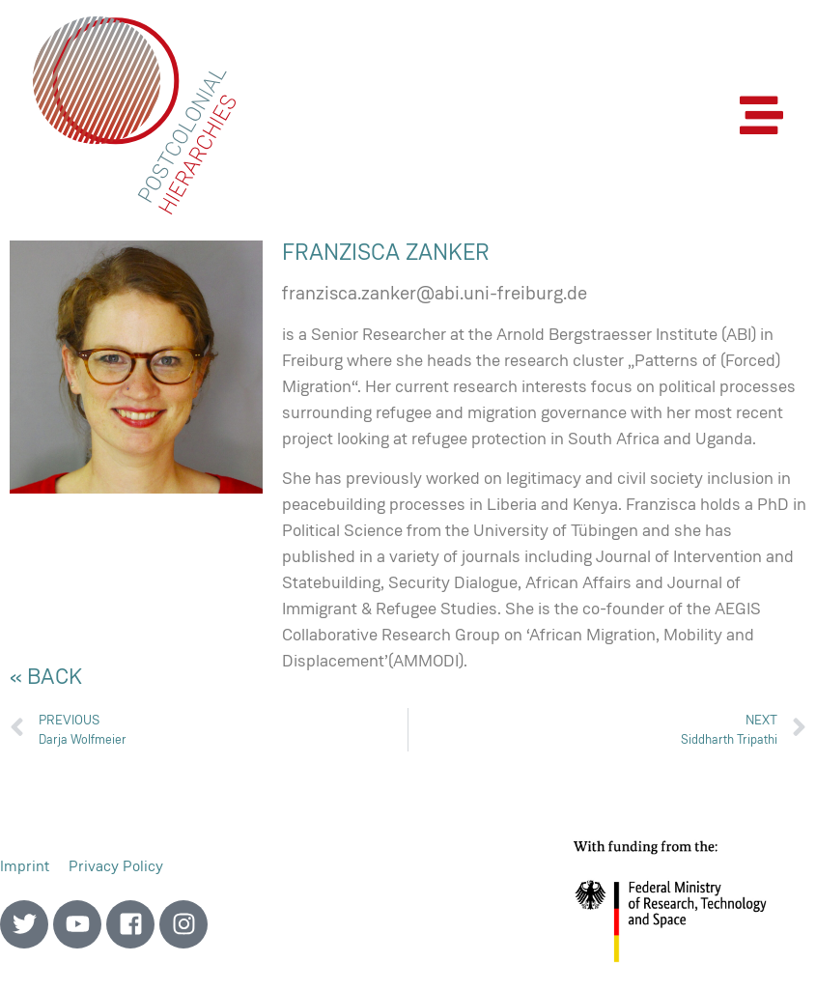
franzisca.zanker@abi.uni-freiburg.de (434, 292)
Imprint (24, 866)
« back (46, 676)
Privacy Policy (116, 866)
